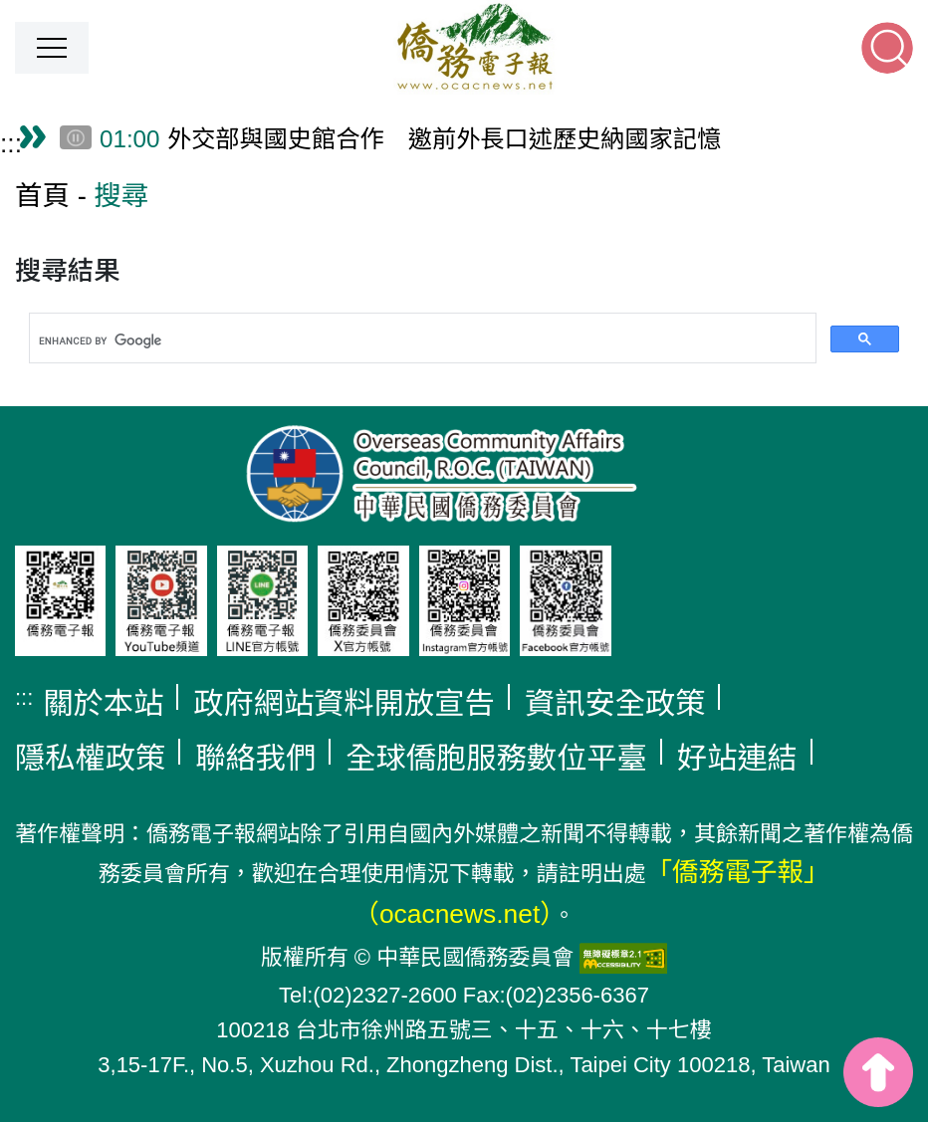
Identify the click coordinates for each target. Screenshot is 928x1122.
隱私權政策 (90, 758)
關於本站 (103, 703)
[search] (421, 341)
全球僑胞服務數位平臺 (496, 758)
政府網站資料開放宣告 (344, 703)
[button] (52, 48)
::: (11, 143)
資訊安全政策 (615, 703)
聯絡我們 (255, 758)
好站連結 (737, 758)
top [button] (878, 1072)
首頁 (42, 195)
